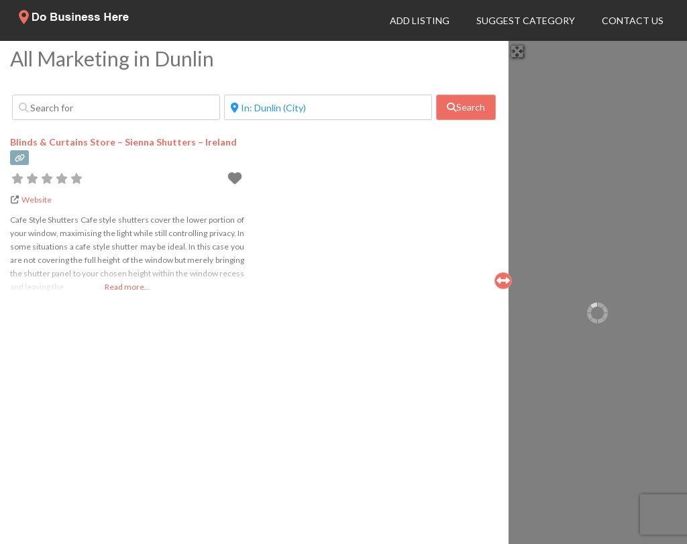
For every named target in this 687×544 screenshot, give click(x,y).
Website (36, 200)
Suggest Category (525, 20)
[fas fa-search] (466, 107)
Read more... (127, 287)
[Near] (328, 107)
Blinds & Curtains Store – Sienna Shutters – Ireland (123, 142)
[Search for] (116, 107)
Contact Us (633, 20)
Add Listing (420, 20)
